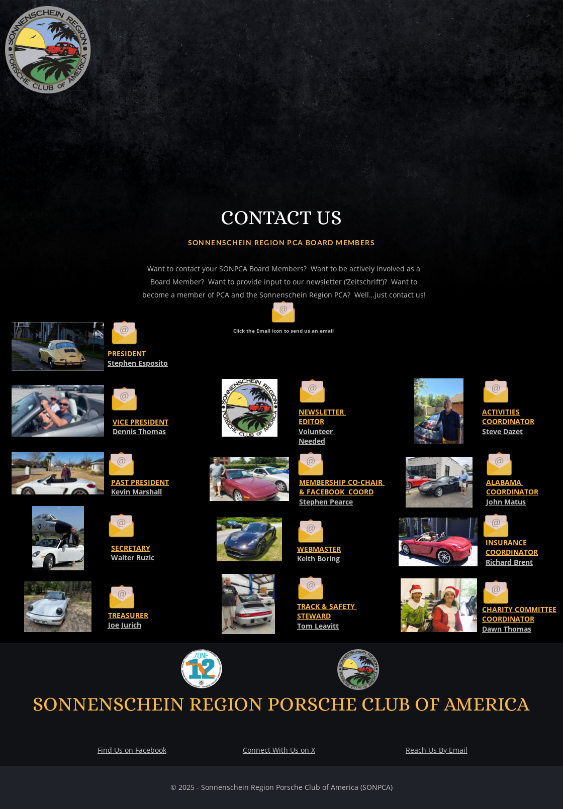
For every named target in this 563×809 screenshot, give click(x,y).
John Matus (506, 502)
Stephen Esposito (138, 363)
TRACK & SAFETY (327, 606)
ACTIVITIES (501, 412)
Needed (312, 441)
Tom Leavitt (318, 626)
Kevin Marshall (136, 491)
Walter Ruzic (132, 557)
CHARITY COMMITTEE (519, 609)
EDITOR (311, 421)
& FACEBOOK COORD (336, 491)
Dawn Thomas (506, 629)
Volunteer (317, 431)
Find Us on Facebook (132, 750)
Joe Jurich (124, 625)
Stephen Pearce (326, 502)
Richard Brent (509, 562)
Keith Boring (318, 558)
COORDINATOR (512, 491)
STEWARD (314, 616)
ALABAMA (504, 482)
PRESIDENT (127, 353)
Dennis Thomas (139, 431)
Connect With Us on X (279, 750)
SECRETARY (130, 548)
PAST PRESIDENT (140, 482)
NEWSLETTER (322, 412)
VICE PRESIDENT (140, 422)
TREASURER (128, 615)
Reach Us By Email (436, 750)
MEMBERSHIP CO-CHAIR (342, 482)
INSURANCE (506, 542)
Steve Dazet (502, 431)
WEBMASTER (319, 549)
